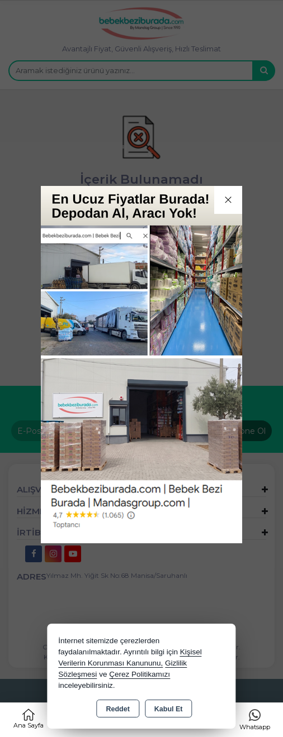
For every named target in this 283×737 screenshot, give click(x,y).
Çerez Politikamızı (139, 674)
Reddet (117, 709)
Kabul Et (168, 709)
